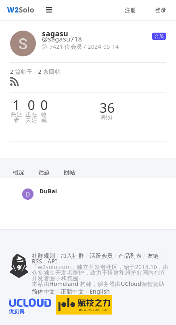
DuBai (48, 191)
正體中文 (72, 291)
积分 (107, 117)
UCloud (131, 284)
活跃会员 (101, 255)
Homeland (63, 284)
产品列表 (130, 255)
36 (107, 107)
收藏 (44, 117)
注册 (130, 10)
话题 (44, 172)
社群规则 (43, 255)
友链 (153, 255)
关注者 (16, 117)
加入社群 (72, 255)
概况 (19, 172)
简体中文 (43, 291)
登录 (161, 10)
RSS (37, 261)
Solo (21, 9)
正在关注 (31, 117)
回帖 (69, 172)
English (100, 291)
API (52, 261)
